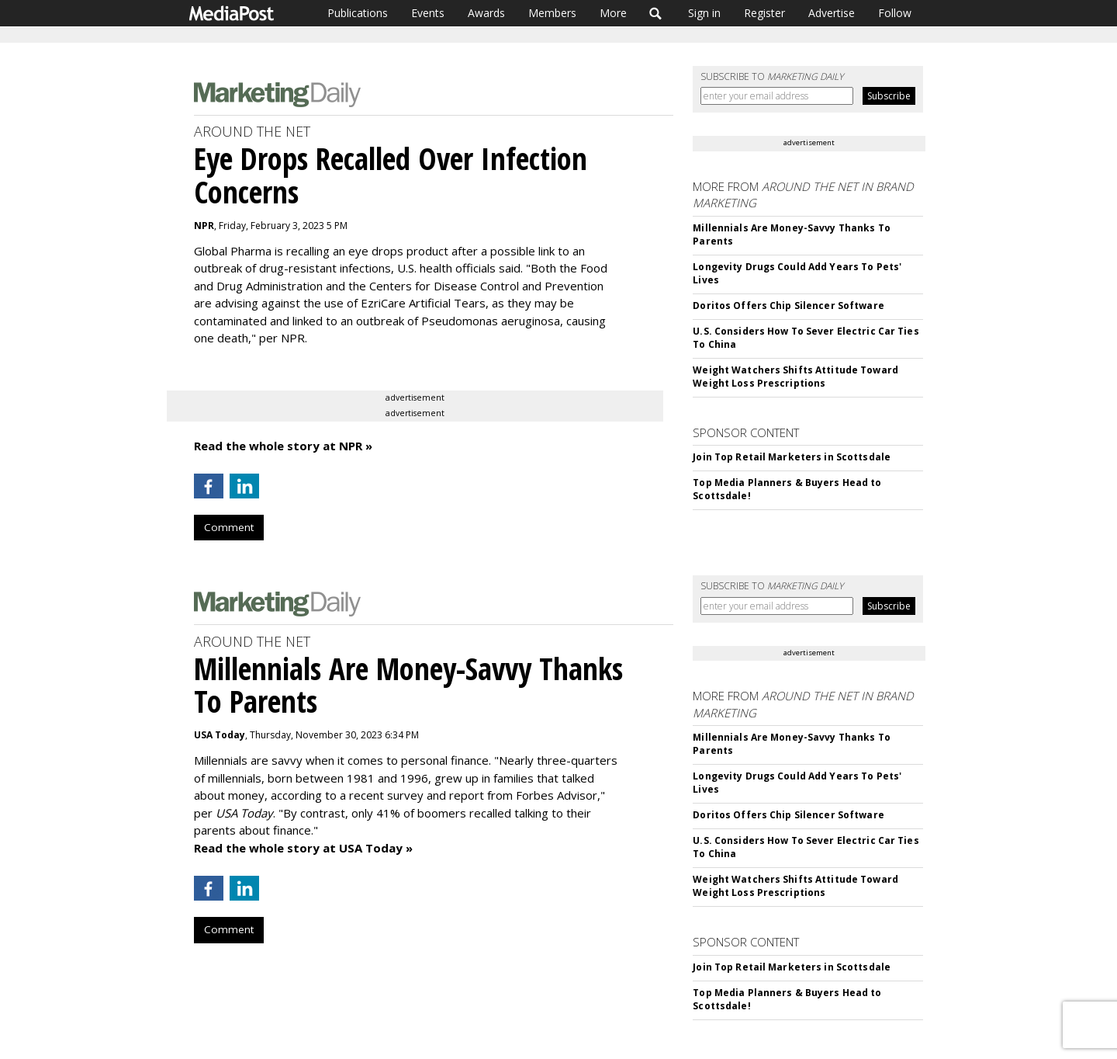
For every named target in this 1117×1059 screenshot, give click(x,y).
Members (552, 12)
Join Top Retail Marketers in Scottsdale (791, 457)
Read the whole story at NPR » (283, 445)
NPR (204, 225)
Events (427, 12)
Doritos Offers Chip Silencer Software (788, 305)
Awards (486, 12)
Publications (357, 12)
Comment (229, 527)
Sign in (704, 12)
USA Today (219, 734)
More (613, 12)
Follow (894, 12)
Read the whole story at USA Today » (303, 848)
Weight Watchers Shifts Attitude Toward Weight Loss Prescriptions (795, 376)
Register (764, 12)
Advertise (831, 12)
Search (655, 13)
